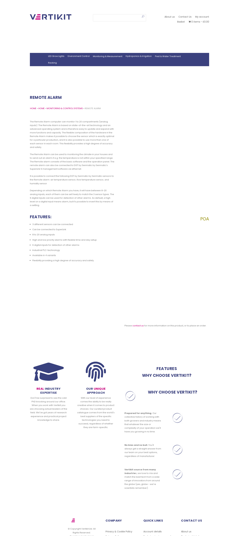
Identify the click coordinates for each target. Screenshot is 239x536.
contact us (138, 294)
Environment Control (79, 56)
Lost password (163, 505)
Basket (181, 22)
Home (41, 108)
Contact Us (185, 17)
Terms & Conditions (117, 510)
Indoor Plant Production (156, 510)
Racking (52, 62)
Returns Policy (114, 505)
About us (169, 17)
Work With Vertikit (116, 515)
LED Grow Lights (56, 56)
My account (202, 17)
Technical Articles (191, 505)
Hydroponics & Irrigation (139, 56)
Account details (152, 500)
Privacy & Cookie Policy (119, 500)
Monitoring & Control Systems (65, 108)
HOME (33, 108)
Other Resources (190, 510)
